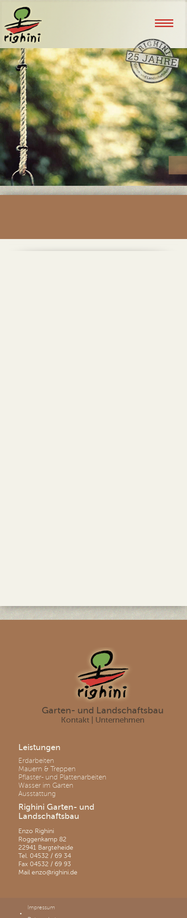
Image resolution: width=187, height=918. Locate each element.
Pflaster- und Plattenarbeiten (62, 777)
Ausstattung (37, 793)
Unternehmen (119, 720)
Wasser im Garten (45, 785)
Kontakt (75, 720)
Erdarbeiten (36, 760)
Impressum (41, 908)
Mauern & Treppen (47, 769)
